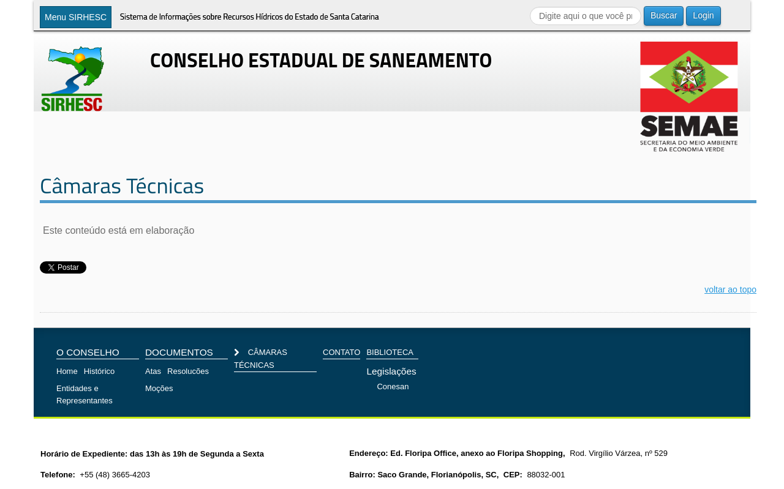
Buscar (663, 15)
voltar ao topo (730, 289)
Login (703, 15)
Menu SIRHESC (76, 17)
